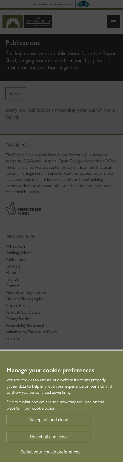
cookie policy (43, 408)
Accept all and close (48, 420)
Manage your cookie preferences (50, 370)
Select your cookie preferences (50, 452)
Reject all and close (49, 437)
